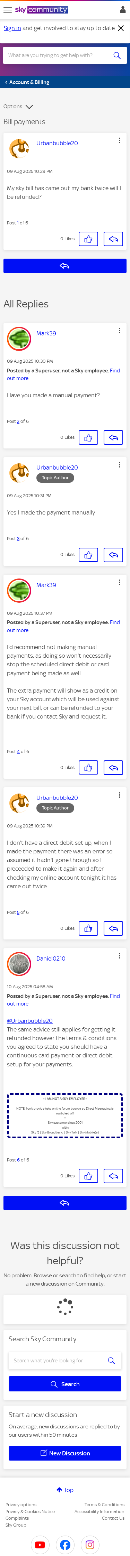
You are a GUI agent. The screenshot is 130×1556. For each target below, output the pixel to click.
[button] (119, 140)
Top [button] (68, 1489)
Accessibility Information (99, 1511)
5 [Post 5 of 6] (18, 912)
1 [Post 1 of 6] (18, 222)
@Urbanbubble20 (30, 1020)
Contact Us (113, 1518)
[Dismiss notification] (121, 28)
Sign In (121, 11)
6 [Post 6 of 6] (18, 1160)
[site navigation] (7, 10)
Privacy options (21, 1504)
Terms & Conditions (104, 1504)
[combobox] (58, 55)
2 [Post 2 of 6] (18, 421)
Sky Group (16, 1525)
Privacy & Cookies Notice (30, 1511)
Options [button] (12, 106)
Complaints (17, 1518)
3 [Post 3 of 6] (18, 538)
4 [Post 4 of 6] (18, 751)
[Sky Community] (42, 10)
